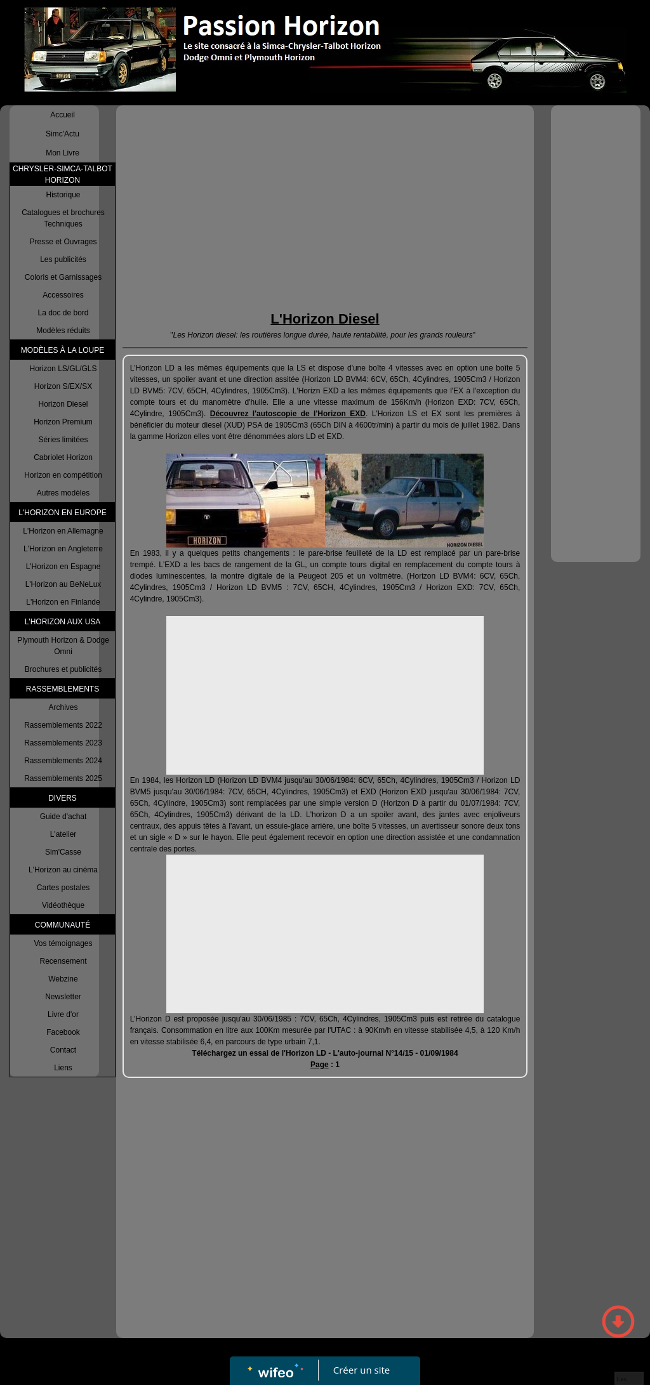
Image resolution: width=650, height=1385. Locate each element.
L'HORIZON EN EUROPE (62, 512)
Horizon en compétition (63, 475)
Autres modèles (63, 493)
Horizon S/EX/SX (63, 386)
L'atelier (63, 834)
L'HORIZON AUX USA (63, 621)
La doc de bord (62, 312)
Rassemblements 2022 (63, 725)
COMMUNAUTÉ (62, 925)
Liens (63, 1067)
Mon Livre (62, 152)
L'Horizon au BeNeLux (63, 584)
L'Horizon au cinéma (63, 869)
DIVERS (62, 798)
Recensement (62, 961)
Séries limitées (63, 439)
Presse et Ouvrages (62, 241)
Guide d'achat (63, 816)
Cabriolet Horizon (63, 457)
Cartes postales (63, 887)
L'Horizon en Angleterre (63, 548)
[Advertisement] (325, 207)
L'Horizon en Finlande (63, 602)
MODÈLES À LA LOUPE (62, 350)
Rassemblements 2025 (63, 778)
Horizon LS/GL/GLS (62, 368)
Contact (63, 1050)
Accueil (62, 114)
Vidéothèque (63, 905)
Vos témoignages (63, 943)
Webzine (62, 979)
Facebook (63, 1032)
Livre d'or (63, 1014)
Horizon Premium (63, 421)
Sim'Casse (63, 852)
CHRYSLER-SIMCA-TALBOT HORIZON (62, 174)
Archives (62, 707)
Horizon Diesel (63, 404)
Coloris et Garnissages (63, 277)
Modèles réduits (63, 330)
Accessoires (63, 295)
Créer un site (361, 1369)
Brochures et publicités (63, 669)
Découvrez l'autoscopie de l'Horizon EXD (288, 413)
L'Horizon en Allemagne (63, 531)
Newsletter (63, 996)
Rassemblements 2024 (63, 760)
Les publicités (63, 259)
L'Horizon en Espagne (63, 566)
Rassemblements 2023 (63, 742)
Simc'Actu (62, 133)
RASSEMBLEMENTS (62, 689)
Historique (63, 194)
